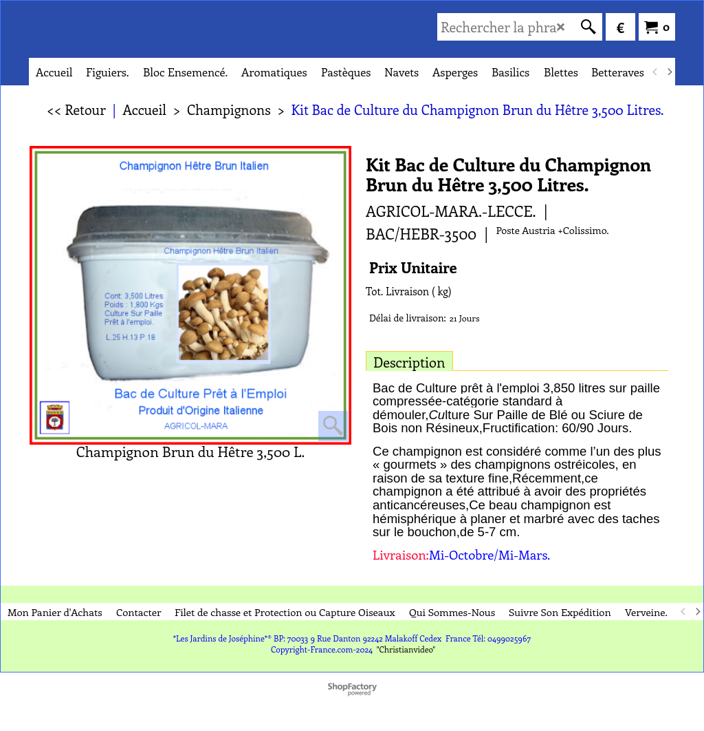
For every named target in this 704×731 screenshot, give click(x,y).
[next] (669, 71)
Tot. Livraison (397, 291)
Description (409, 361)
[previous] (655, 71)
